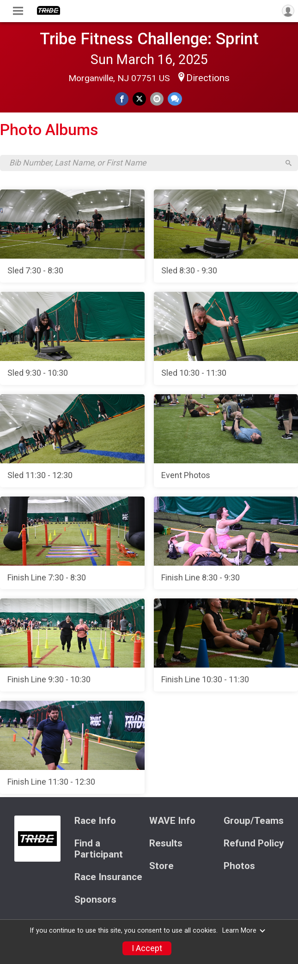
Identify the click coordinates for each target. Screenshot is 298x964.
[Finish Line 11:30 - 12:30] (72, 747)
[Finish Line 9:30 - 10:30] (72, 645)
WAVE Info (172, 821)
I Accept (147, 948)
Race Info (95, 821)
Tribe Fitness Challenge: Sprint (149, 38)
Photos (239, 866)
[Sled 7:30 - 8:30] (72, 236)
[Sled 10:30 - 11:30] (226, 338)
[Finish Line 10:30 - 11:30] (226, 645)
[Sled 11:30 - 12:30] (72, 440)
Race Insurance (108, 877)
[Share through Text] (175, 99)
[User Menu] (288, 11)
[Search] (288, 163)
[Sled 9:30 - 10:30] (72, 338)
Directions (208, 77)
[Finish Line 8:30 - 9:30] (226, 543)
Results (165, 843)
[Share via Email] (157, 99)
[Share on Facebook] (121, 99)
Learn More (244, 930)
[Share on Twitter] (139, 99)
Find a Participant (98, 849)
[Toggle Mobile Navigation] (18, 11)
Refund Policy (254, 843)
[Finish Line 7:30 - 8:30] (72, 543)
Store (161, 866)
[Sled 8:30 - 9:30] (226, 236)
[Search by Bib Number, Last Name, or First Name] (144, 162)
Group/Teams (254, 821)
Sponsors (95, 899)
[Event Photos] (226, 440)
